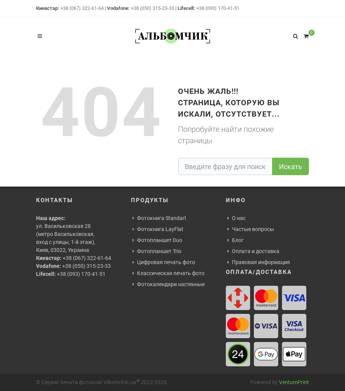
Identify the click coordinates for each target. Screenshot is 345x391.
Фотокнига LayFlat (160, 229)
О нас (239, 218)
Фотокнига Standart (161, 218)
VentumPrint (294, 382)
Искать (290, 167)
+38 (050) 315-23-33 (152, 8)
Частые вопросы (253, 229)
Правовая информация (261, 262)
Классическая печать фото (171, 273)
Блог (238, 240)
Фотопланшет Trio (159, 251)
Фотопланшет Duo (159, 240)
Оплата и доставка (255, 251)
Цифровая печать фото (166, 262)
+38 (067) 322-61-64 (82, 8)
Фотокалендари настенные (171, 284)
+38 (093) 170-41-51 (217, 8)
